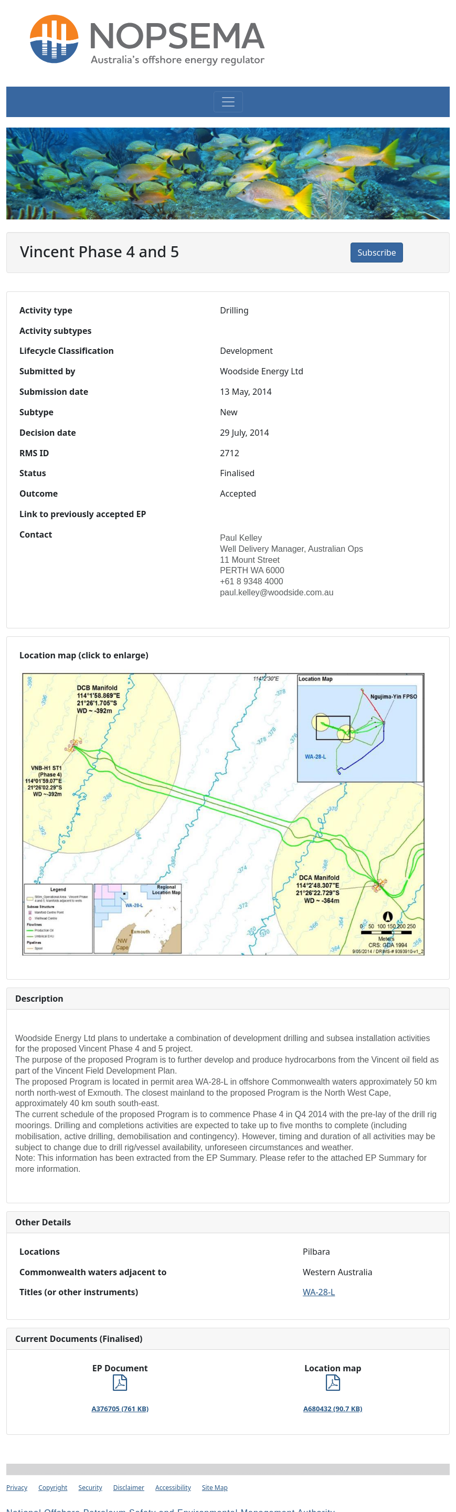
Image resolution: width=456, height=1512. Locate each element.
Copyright (52, 1487)
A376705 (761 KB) (120, 1408)
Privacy (16, 1487)
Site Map (215, 1487)
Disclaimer (128, 1487)
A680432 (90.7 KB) (332, 1408)
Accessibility (173, 1487)
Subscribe (376, 252)
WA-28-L (319, 1292)
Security (90, 1487)
